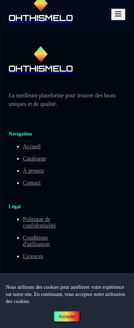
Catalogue (34, 158)
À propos (33, 171)
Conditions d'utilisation (36, 241)
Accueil (32, 146)
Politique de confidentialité (39, 222)
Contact (32, 183)
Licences (33, 256)
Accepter (67, 316)
